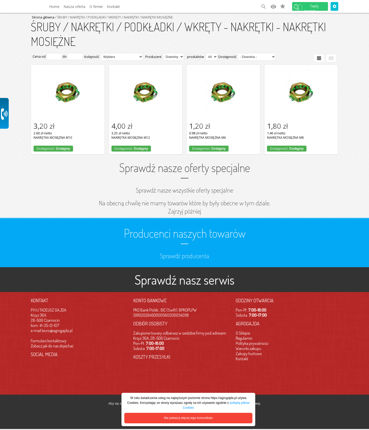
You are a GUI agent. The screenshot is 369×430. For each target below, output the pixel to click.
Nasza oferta (74, 6)
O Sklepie (243, 333)
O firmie (96, 6)
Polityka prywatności (252, 343)
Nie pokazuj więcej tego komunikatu (188, 418)
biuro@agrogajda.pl (57, 330)
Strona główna (43, 17)
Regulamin (244, 338)
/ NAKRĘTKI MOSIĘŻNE (156, 17)
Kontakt (113, 6)
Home (54, 6)
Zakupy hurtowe (249, 353)
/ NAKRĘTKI (130, 17)
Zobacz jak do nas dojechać (52, 345)
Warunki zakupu (248, 348)
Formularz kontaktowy (48, 340)
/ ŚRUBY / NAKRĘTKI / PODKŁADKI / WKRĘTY (87, 17)
